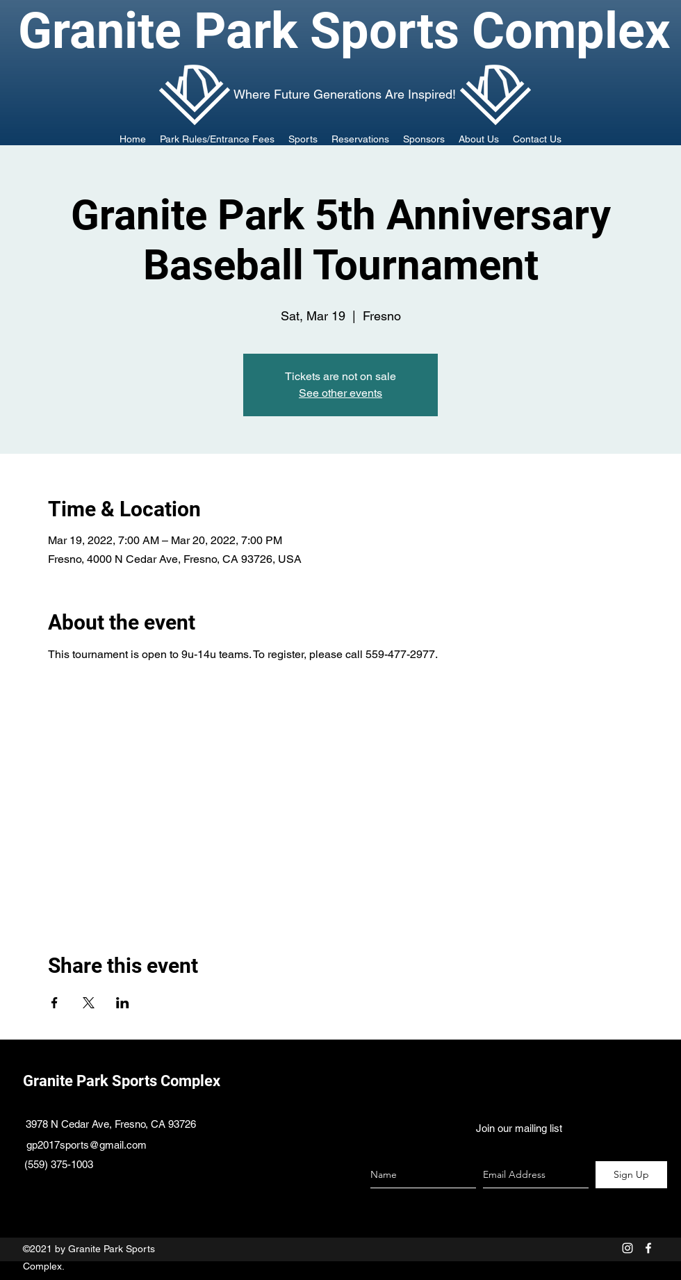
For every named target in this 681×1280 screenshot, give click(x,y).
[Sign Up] (631, 1174)
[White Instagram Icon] (627, 1248)
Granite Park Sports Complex (121, 1081)
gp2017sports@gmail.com (86, 1145)
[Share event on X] (88, 1002)
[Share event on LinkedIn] (122, 1002)
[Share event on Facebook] (54, 1002)
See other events (340, 393)
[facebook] (648, 1248)
